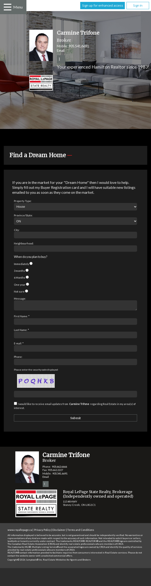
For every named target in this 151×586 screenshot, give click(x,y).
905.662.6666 (59, 468)
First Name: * (21, 317)
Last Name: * (21, 331)
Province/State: (23, 215)
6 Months (19, 277)
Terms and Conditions (80, 531)
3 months (19, 270)
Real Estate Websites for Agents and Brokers (67, 561)
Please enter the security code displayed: (36, 371)
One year (19, 284)
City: (17, 229)
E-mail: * (19, 344)
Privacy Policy (42, 531)
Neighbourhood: (24, 243)
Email (60, 51)
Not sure (19, 291)
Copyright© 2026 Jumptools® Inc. (25, 561)
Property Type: (23, 200)
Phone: (18, 358)
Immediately (21, 263)
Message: (20, 298)
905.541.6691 (79, 46)
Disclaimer (59, 531)
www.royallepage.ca (20, 531)
